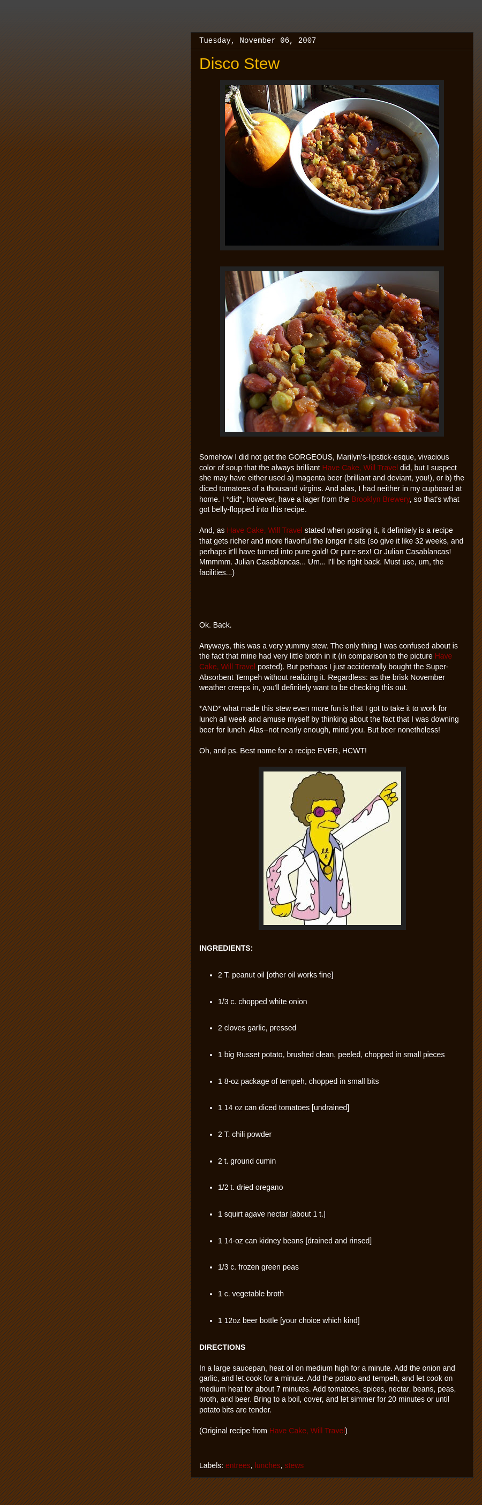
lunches (268, 1465)
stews (294, 1465)
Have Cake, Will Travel (360, 467)
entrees (238, 1465)
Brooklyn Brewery (380, 499)
